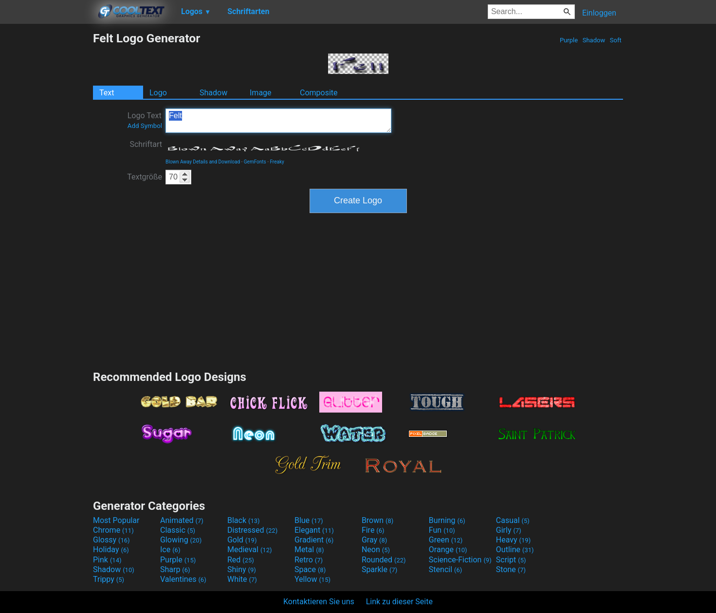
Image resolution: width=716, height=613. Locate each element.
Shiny (241, 569)
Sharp (175, 569)
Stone (511, 569)
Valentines (183, 579)
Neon (376, 549)
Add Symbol (145, 125)
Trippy (108, 579)
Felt (278, 120)
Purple (569, 40)
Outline (515, 549)
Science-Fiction (460, 559)
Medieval (249, 549)
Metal (309, 549)
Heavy (513, 539)
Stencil (445, 569)
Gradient (313, 539)
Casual (513, 520)
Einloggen (599, 13)
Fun (442, 530)
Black (243, 520)
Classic (177, 530)
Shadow (593, 40)
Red (240, 559)
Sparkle (379, 569)
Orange (448, 549)
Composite (319, 92)
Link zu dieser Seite (399, 601)
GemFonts (255, 161)
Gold (242, 539)
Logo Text (145, 120)
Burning (447, 520)
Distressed (252, 530)
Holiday (111, 549)
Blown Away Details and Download (202, 161)
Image (261, 92)
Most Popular (116, 520)
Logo (158, 92)
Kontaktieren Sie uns (318, 601)
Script (511, 559)
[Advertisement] (46, 177)
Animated (181, 520)
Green (446, 539)
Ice (170, 549)
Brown (377, 520)
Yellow (312, 579)
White (242, 579)
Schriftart (145, 144)
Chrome (113, 530)
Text (106, 92)
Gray (374, 539)
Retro (308, 559)
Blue (308, 520)
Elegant (314, 530)
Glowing (181, 539)
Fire (373, 530)
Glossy (111, 539)
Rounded (384, 559)
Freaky (277, 161)
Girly (508, 530)
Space (310, 569)
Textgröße (144, 176)
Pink (107, 559)
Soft (615, 40)
